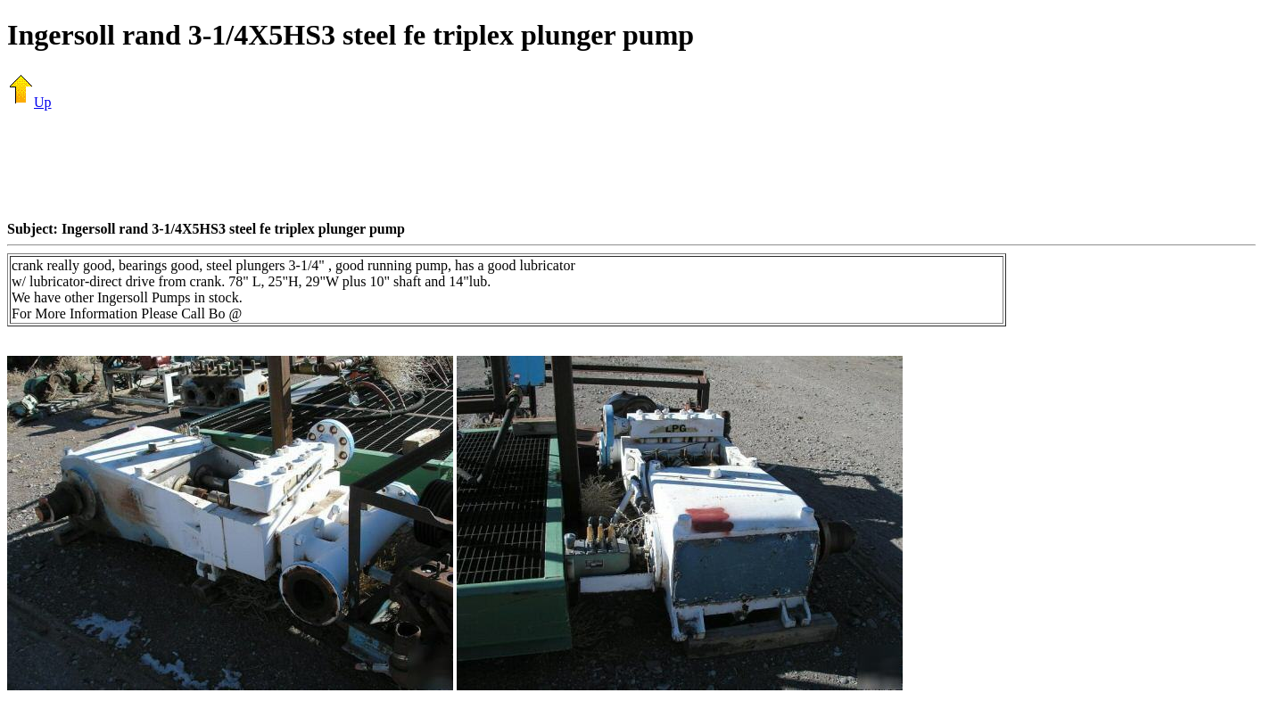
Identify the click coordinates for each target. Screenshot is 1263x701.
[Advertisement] (631, 165)
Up (29, 102)
